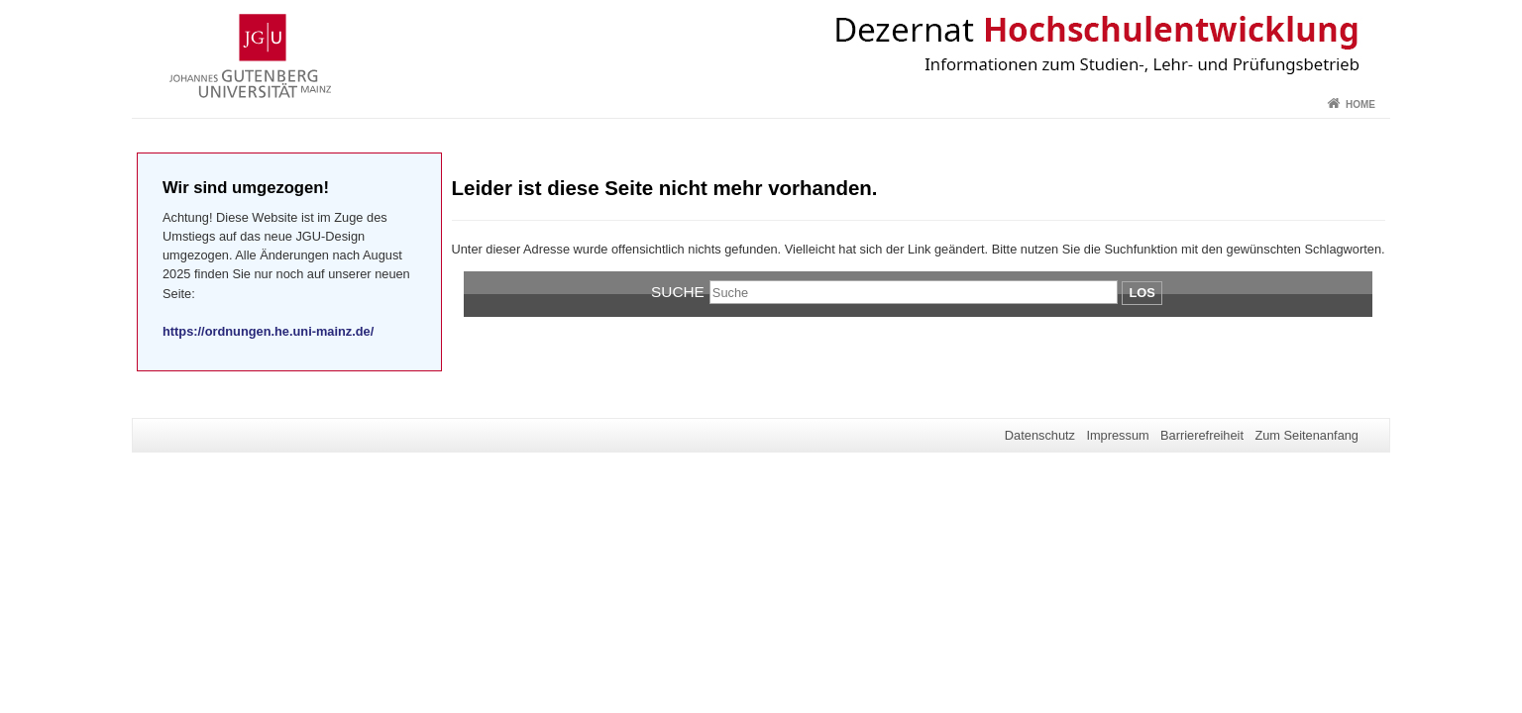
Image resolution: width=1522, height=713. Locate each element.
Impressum (1117, 435)
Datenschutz (1040, 435)
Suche (678, 291)
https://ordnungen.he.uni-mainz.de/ (268, 331)
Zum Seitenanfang (1306, 435)
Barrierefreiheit (1202, 435)
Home (1360, 104)
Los (1141, 292)
